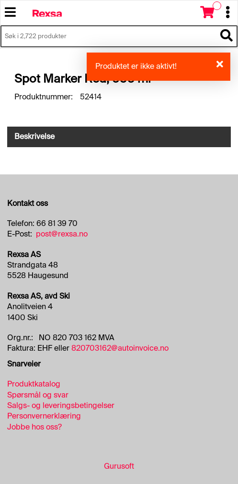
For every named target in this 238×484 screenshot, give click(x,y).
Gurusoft (119, 466)
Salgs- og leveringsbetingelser (60, 405)
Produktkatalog (33, 384)
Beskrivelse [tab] (34, 136)
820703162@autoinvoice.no (120, 348)
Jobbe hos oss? (34, 427)
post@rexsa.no (62, 234)
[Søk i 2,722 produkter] (108, 36)
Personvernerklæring (44, 416)
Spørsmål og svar (37, 395)
